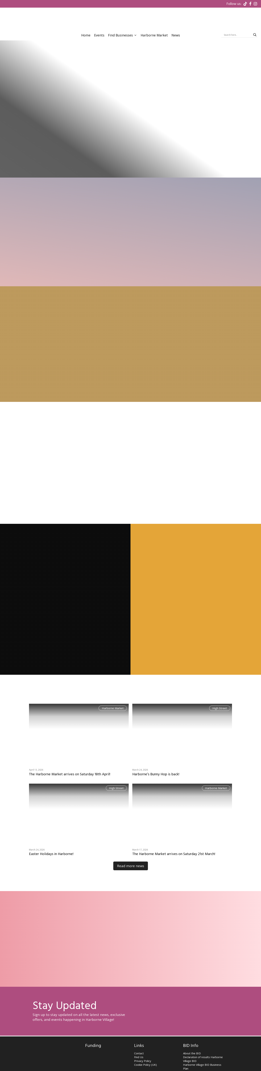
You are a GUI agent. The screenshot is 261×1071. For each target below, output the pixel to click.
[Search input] (237, 12)
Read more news (130, 851)
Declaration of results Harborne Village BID (203, 1044)
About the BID (192, 1038)
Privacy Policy (142, 1046)
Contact (139, 1038)
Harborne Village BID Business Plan (202, 1051)
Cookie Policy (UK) (145, 1049)
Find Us (138, 1042)
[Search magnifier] (254, 12)
